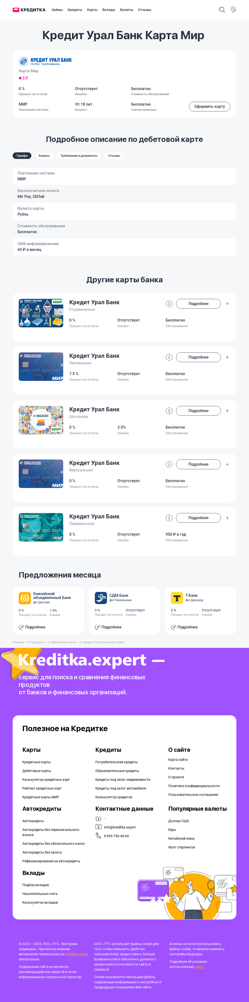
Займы (57, 10)
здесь (199, 967)
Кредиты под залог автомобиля (120, 788)
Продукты (38, 642)
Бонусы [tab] (44, 155)
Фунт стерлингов (181, 847)
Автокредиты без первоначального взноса (50, 832)
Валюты (126, 10)
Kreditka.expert (76, 954)
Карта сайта (178, 760)
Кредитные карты (36, 762)
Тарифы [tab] (22, 155)
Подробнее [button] (198, 303)
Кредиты (75, 10)
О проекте (176, 777)
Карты (92, 10)
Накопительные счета (40, 894)
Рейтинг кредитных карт (42, 788)
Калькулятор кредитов (113, 797)
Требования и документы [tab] (79, 155)
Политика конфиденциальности (194, 786)
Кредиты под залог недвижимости (122, 779)
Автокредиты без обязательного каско (53, 844)
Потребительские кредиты (116, 762)
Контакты (176, 768)
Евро (172, 830)
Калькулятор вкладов (40, 902)
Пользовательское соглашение (193, 795)
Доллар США (178, 821)
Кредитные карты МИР (40, 797)
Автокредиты (33, 821)
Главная (18, 642)
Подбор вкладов (35, 885)
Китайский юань (181, 838)
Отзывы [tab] (114, 155)
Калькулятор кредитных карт (46, 779)
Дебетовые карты (64, 642)
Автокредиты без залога (42, 852)
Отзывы (144, 10)
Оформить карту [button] (209, 106)
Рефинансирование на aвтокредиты (51, 861)
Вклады (108, 10)
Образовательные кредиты (117, 771)
